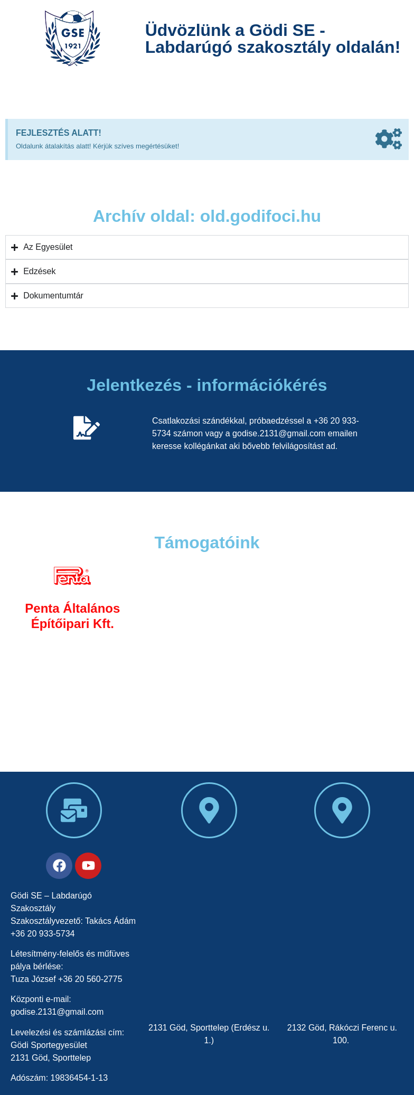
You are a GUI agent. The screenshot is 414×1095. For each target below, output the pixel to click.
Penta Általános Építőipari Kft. (72, 616)
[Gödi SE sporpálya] (209, 932)
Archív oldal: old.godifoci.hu (207, 216)
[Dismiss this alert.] (388, 141)
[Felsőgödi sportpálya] (342, 932)
